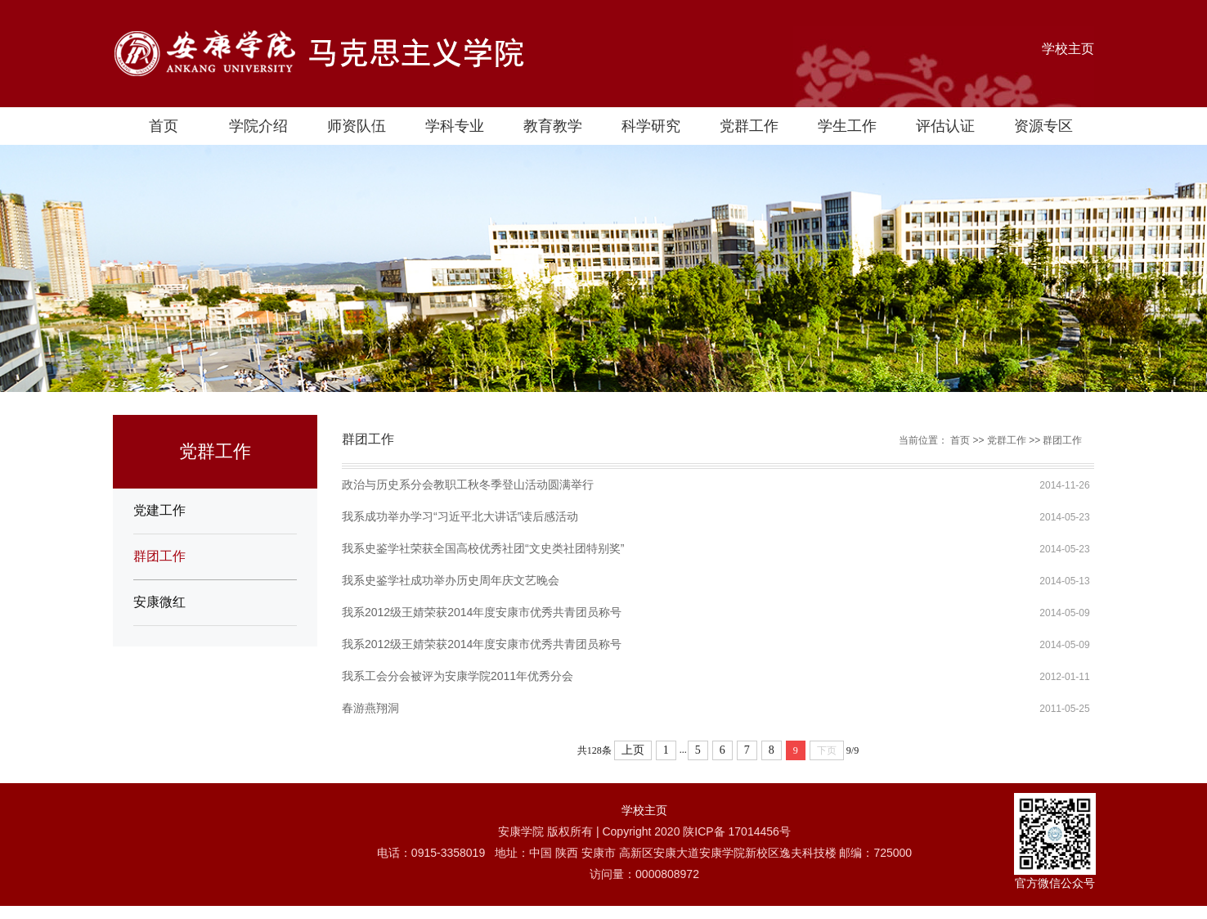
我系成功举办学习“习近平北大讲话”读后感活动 (460, 516)
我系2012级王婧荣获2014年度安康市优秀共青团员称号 (481, 612)
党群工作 (749, 126)
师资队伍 (356, 126)
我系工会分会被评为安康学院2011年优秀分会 (457, 675)
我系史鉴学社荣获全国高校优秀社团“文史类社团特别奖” (483, 548)
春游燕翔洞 (370, 707)
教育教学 (552, 126)
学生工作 (847, 126)
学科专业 (454, 126)
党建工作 (159, 510)
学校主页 (1068, 49)
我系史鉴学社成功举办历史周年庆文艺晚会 (450, 580)
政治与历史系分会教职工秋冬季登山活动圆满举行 (468, 484)
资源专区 (1043, 126)
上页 (632, 750)
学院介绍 (258, 126)
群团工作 (159, 556)
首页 (163, 126)
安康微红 (159, 602)
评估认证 (945, 126)
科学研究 (650, 126)
